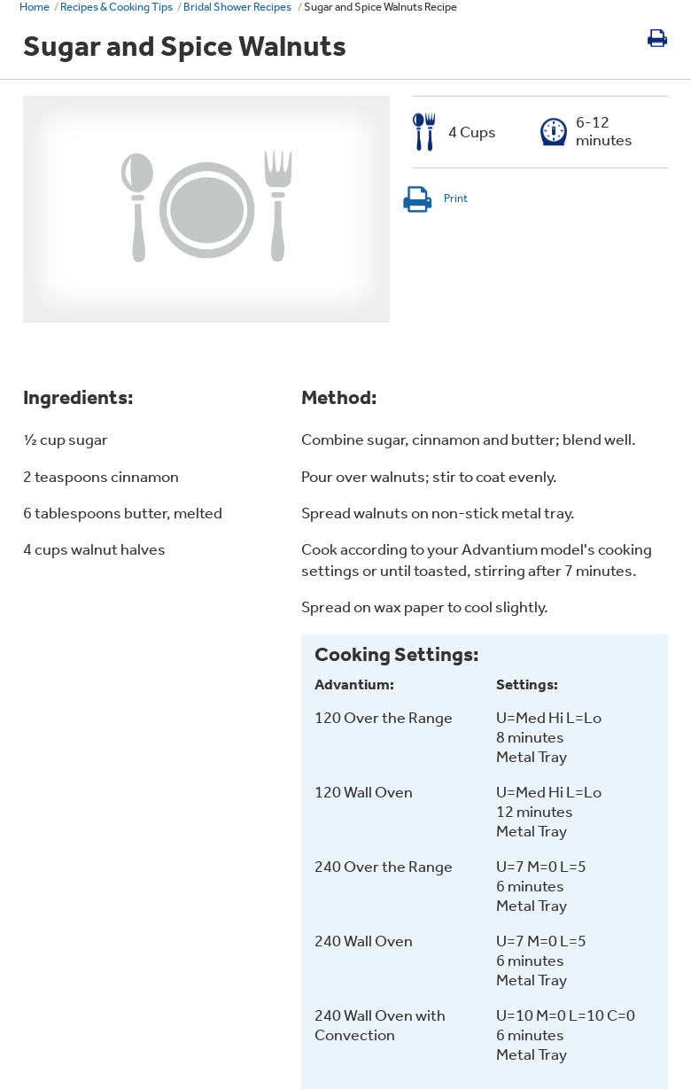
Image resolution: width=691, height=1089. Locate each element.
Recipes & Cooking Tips (116, 6)
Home (34, 6)
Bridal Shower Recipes (238, 6)
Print (434, 198)
